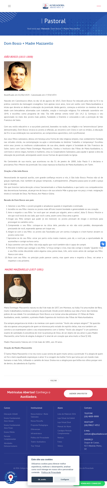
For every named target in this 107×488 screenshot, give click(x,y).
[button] (9, 6)
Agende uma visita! (78, 393)
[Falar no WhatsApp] (88, 483)
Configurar (65, 479)
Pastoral (45, 28)
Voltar (53, 380)
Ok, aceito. (42, 479)
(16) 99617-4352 (92, 425)
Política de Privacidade (85, 468)
